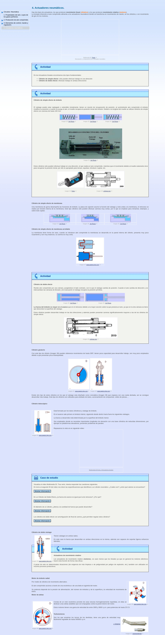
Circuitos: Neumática (11, 12)
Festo (93, 57)
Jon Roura (71, 121)
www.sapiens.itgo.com (92, 265)
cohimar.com (107, 191)
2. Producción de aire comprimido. (16, 20)
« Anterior (116, 624)
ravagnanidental (137, 633)
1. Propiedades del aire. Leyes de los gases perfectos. (16, 16)
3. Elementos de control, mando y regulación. (16, 24)
